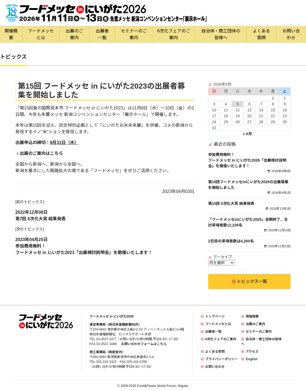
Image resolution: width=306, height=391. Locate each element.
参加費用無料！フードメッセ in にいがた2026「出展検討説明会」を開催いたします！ (247, 160)
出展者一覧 (102, 34)
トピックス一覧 (252, 281)
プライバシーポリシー (221, 359)
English (251, 359)
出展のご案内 (74, 34)
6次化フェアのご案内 (173, 34)
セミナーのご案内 (134, 34)
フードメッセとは (41, 34)
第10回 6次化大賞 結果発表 (231, 203)
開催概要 (11, 34)
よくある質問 (261, 34)
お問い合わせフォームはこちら (144, 344)
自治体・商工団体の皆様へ (220, 34)
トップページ (215, 316)
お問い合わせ (291, 34)
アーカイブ (222, 257)
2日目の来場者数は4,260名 (231, 241)
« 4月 (247, 134)
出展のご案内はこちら (41, 153)
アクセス (252, 351)
